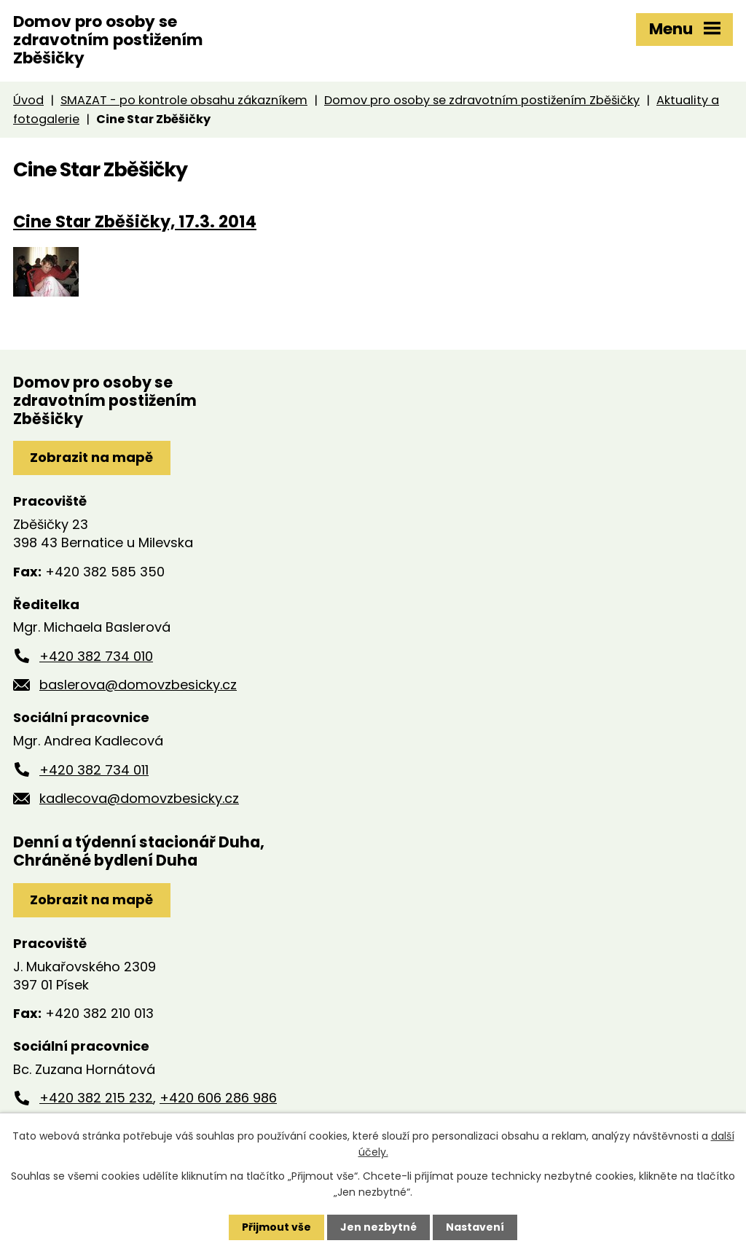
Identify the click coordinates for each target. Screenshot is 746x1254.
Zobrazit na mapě (91, 457)
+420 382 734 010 (96, 656)
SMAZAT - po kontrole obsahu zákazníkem (183, 100)
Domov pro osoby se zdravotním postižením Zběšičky (482, 100)
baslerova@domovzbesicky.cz (138, 684)
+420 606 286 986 (218, 1098)
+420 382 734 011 (94, 770)
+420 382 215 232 (96, 1098)
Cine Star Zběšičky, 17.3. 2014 (134, 221)
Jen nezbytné (378, 1227)
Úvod (28, 100)
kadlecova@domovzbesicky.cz (139, 798)
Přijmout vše (276, 1227)
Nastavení (475, 1227)
